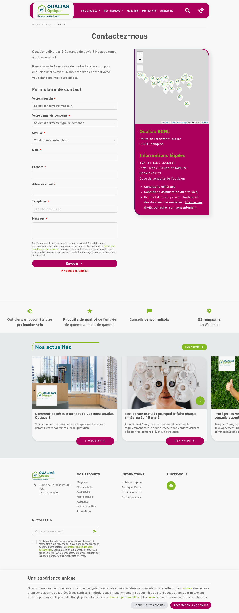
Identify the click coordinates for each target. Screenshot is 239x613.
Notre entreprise (132, 482)
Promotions (84, 511)
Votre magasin (42, 98)
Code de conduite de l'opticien (162, 178)
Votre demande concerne (50, 115)
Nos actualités (53, 347)
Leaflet (165, 122)
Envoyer (74, 263)
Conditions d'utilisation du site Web (171, 192)
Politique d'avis (131, 487)
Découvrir (192, 347)
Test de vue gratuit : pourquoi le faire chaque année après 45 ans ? (161, 415)
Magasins (82, 482)
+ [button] (140, 54)
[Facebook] (171, 485)
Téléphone (39, 201)
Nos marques (85, 496)
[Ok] (94, 531)
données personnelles (124, 597)
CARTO (204, 122)
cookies (186, 588)
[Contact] (201, 10)
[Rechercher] (187, 10)
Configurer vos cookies (149, 605)
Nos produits (85, 487)
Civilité (37, 133)
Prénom (37, 167)
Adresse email (42, 184)
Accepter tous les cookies (191, 605)
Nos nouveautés (132, 492)
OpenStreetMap (179, 122)
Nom (35, 150)
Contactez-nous (131, 497)
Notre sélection (86, 506)
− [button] (140, 60)
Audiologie (83, 491)
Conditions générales (159, 187)
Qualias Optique (42, 24)
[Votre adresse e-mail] (65, 531)
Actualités (83, 501)
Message (38, 218)
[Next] (200, 400)
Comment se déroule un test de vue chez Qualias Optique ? (74, 415)
